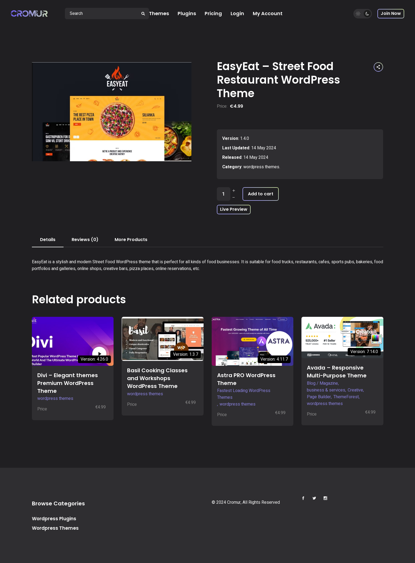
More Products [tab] (131, 239)
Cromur (234, 502)
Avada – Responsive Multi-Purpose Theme (337, 371)
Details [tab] (47, 239)
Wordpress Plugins (54, 518)
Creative (355, 390)
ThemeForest (346, 397)
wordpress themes (261, 167)
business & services (326, 390)
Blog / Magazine (322, 383)
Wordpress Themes (55, 528)
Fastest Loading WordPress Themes (243, 394)
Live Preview (233, 209)
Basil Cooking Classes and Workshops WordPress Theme (157, 378)
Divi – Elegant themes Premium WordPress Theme (67, 383)
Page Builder (319, 397)
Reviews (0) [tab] (85, 239)
